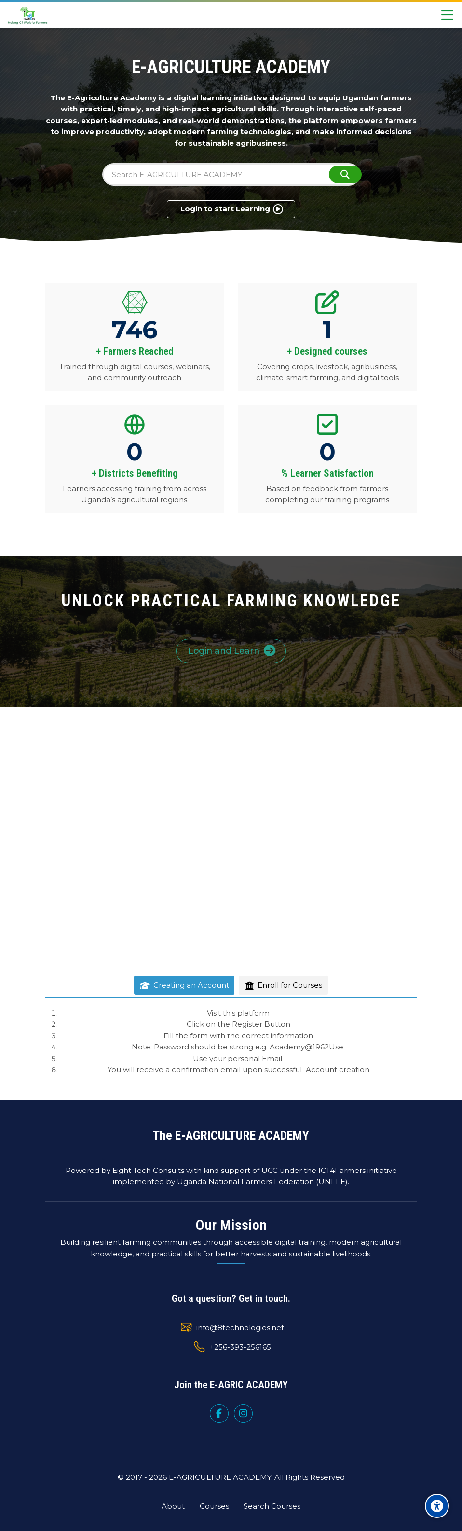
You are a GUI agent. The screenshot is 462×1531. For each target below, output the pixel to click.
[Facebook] (219, 1413)
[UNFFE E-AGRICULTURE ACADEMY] (27, 15)
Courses (214, 1506)
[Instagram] (243, 1413)
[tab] (184, 985)
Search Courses (272, 1506)
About (173, 1506)
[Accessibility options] (437, 1506)
